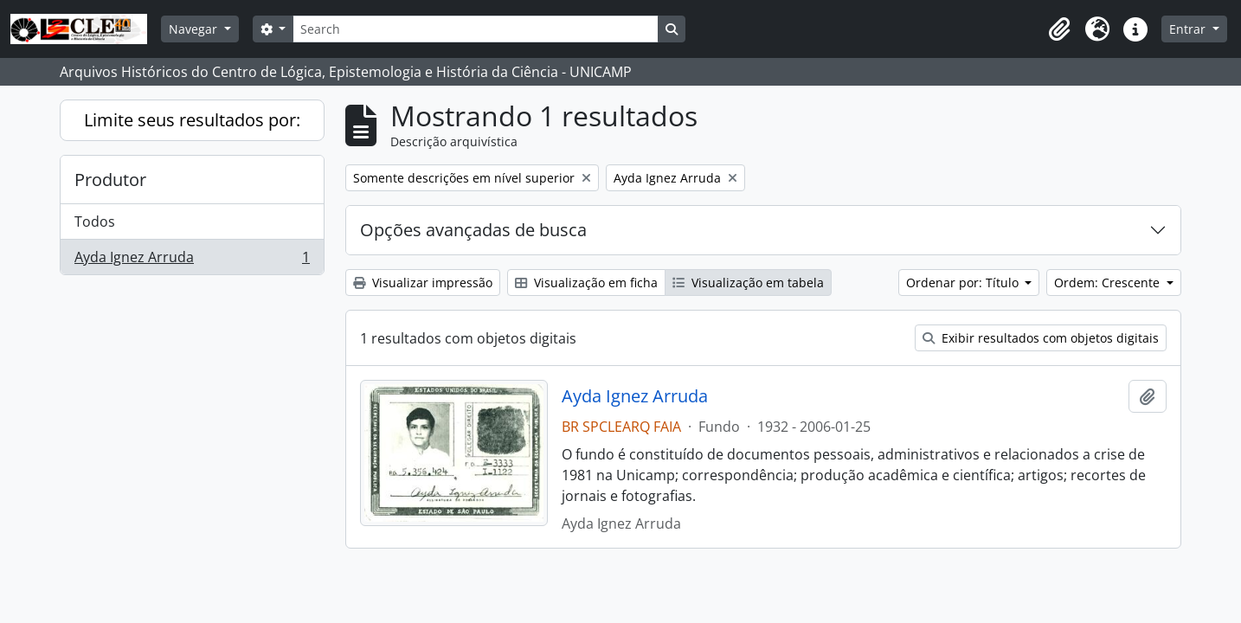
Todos (94, 221)
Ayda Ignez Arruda (192, 260)
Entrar (1189, 29)
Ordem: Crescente (1108, 282)
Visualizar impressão (422, 282)
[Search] (475, 29)
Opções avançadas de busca (473, 229)
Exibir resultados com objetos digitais (1041, 338)
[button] (1059, 29)
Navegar (195, 29)
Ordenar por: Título (964, 282)
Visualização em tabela (748, 282)
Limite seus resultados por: (192, 120)
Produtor (110, 179)
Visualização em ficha (586, 282)
